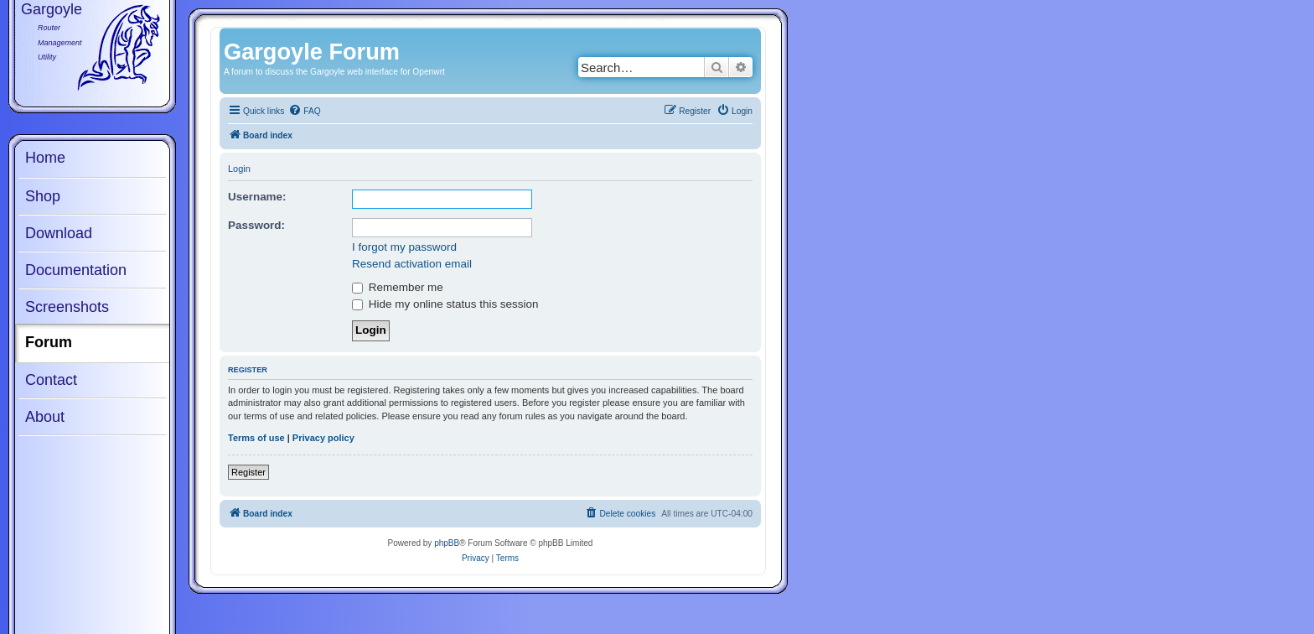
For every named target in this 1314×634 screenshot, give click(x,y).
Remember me (397, 287)
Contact (51, 380)
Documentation (76, 270)
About (45, 416)
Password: (256, 225)
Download (58, 233)
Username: (257, 196)
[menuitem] (304, 111)
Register (248, 472)
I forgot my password (404, 247)
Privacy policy (323, 438)
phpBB (446, 543)
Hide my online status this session (445, 304)
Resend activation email (412, 263)
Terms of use (256, 438)
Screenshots (67, 307)
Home (45, 157)
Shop (42, 196)
